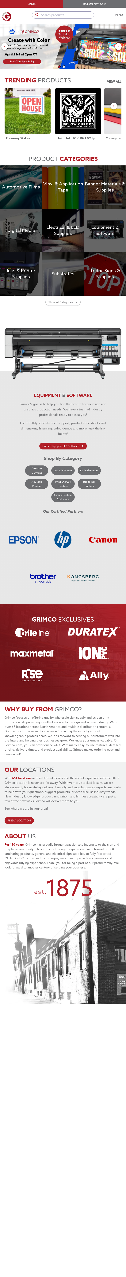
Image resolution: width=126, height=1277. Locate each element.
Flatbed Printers (89, 514)
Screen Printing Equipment (62, 540)
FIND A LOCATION (19, 864)
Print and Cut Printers (62, 527)
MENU (119, 14)
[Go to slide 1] (59, 66)
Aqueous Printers (36, 527)
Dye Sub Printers (62, 514)
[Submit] (36, 15)
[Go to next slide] (118, 46)
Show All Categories (63, 345)
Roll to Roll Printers (89, 527)
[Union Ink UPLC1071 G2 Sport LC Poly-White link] (78, 111)
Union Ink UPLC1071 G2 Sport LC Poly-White (77, 138)
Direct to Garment (36, 514)
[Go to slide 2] (64, 66)
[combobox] (63, 15)
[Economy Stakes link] (28, 111)
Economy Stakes (18, 138)
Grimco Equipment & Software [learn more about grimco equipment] (63, 489)
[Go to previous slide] (4, 46)
